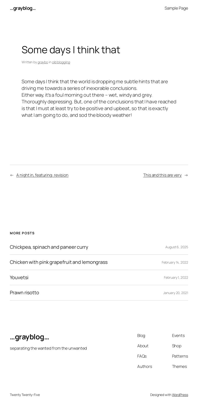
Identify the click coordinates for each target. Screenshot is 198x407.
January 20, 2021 (175, 292)
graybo (43, 62)
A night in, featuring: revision (42, 175)
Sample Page (176, 8)
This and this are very (162, 175)
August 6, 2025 (176, 247)
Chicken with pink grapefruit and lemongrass (59, 262)
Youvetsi (19, 277)
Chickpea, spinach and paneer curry (49, 247)
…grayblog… (23, 8)
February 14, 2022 (175, 262)
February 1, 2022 (176, 277)
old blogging (61, 62)
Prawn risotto (24, 292)
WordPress (180, 394)
